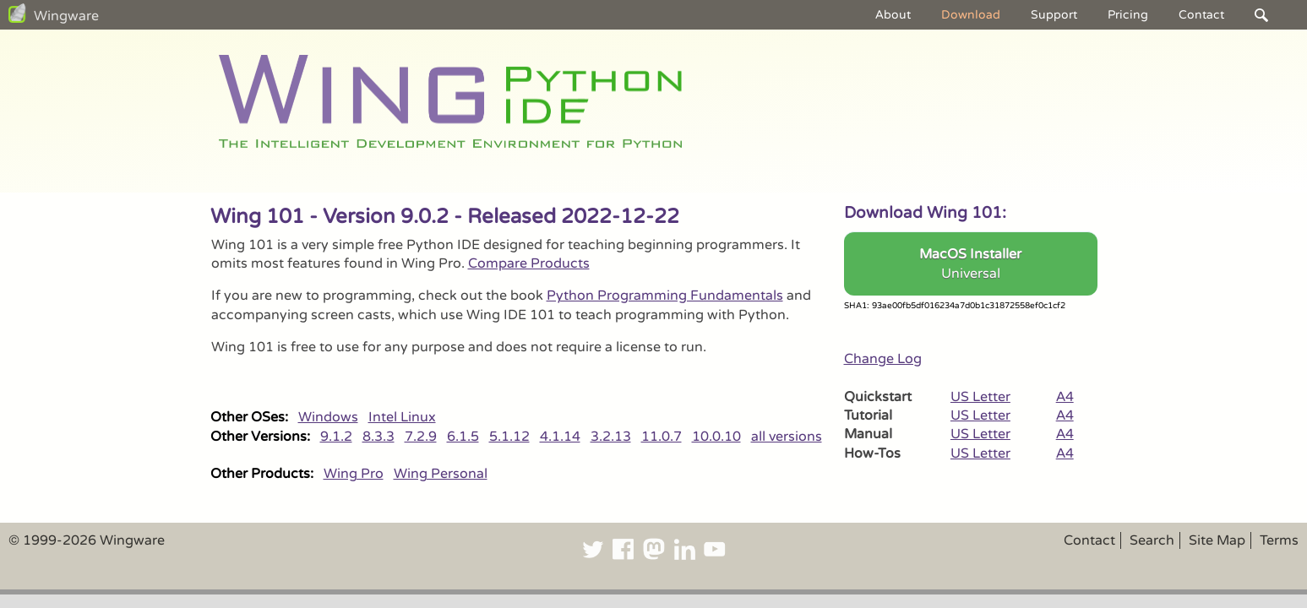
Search (1152, 540)
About (893, 15)
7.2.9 (421, 436)
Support (1054, 15)
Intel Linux (402, 417)
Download (970, 15)
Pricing (1128, 15)
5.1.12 (509, 436)
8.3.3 (378, 436)
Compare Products (529, 263)
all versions (786, 436)
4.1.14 (560, 436)
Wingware (66, 16)
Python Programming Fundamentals (665, 295)
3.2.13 (611, 436)
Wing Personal (440, 473)
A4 (1065, 396)
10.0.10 (716, 436)
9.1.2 (336, 436)
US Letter (980, 396)
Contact (1201, 15)
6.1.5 (463, 436)
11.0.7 (661, 436)
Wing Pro (354, 473)
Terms (1279, 540)
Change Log (883, 358)
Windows (328, 417)
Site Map (1217, 540)
